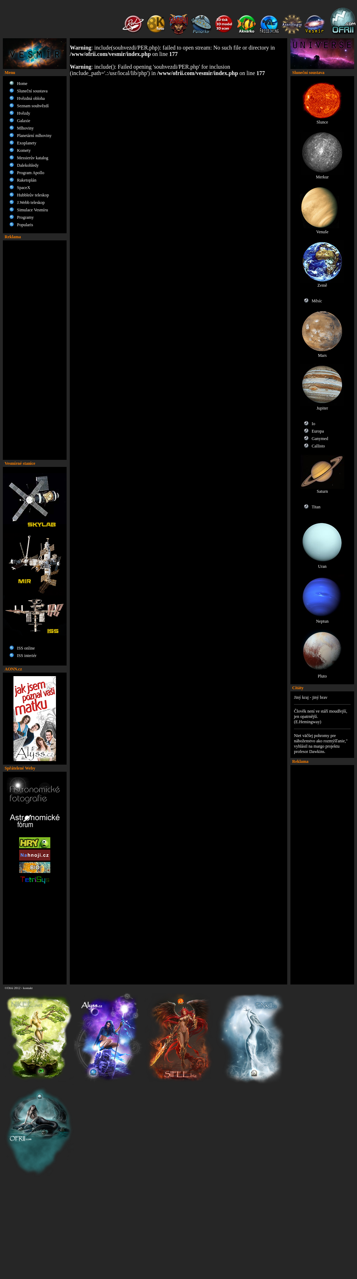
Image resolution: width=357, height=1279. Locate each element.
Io (313, 423)
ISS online (26, 648)
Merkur (322, 175)
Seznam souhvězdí (33, 105)
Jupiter (322, 406)
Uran (322, 564)
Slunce (322, 120)
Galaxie (23, 120)
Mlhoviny (25, 128)
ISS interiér (26, 655)
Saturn (322, 489)
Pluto (322, 674)
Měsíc (317, 300)
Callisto (318, 446)
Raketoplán (26, 180)
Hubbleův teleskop (33, 195)
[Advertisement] (34, 350)
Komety (24, 150)
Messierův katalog (32, 157)
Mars (322, 353)
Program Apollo (30, 172)
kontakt (28, 988)
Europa (318, 431)
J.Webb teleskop (31, 202)
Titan (316, 506)
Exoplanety (26, 143)
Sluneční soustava (32, 90)
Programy (25, 217)
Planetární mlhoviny (34, 135)
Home (22, 83)
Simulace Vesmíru (32, 209)
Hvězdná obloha (31, 98)
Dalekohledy (28, 165)
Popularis (25, 224)
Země (322, 283)
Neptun (322, 619)
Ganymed (320, 438)
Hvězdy (23, 113)
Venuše (322, 229)
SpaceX (23, 187)
